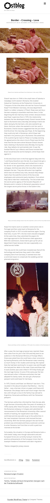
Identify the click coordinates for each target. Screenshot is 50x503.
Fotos (28, 460)
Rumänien (36, 460)
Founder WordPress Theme (17, 499)
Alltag (21, 460)
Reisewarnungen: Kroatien (13, 474)
